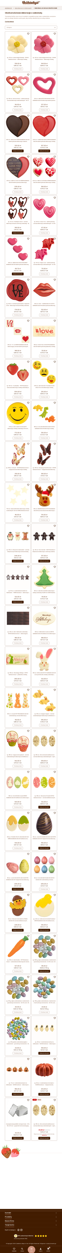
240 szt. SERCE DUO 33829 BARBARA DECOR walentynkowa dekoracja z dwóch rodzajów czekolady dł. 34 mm (17, 140)
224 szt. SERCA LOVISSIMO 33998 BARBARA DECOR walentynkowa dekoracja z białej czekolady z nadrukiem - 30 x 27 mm (44, 181)
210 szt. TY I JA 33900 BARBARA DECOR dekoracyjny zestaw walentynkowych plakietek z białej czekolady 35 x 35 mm (17, 346)
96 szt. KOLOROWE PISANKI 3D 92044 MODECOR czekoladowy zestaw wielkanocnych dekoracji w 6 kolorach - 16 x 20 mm (44, 879)
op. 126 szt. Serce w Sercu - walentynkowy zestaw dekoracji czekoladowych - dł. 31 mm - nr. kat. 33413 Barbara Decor (17, 99)
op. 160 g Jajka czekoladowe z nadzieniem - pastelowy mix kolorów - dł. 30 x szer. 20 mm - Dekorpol (17, 1002)
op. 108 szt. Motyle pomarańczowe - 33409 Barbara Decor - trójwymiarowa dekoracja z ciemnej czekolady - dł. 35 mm (44, 469)
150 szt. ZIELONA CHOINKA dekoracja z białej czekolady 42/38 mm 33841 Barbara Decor (44, 592)
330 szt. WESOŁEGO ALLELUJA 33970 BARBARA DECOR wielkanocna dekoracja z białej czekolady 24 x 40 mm (44, 633)
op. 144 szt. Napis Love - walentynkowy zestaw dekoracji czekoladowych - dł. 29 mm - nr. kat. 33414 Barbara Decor (44, 263)
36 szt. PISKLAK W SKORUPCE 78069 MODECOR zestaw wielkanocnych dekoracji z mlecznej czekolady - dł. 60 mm (17, 920)
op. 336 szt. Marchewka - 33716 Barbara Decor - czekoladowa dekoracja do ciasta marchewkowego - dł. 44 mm (17, 961)
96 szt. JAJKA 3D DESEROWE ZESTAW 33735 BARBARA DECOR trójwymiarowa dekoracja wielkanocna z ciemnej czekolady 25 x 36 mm (44, 838)
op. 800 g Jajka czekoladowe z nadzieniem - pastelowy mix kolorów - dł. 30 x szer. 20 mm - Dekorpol (44, 961)
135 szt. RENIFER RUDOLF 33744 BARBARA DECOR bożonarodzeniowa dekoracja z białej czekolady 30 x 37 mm (44, 510)
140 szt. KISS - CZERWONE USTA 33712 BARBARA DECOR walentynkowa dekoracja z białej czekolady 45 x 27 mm (44, 304)
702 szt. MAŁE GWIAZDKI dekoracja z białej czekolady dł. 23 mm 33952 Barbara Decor (17, 509)
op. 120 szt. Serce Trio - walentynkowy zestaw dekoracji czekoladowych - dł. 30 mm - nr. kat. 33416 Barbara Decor (44, 222)
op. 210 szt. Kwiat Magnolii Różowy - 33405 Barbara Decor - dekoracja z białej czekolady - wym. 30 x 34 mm (44, 58)
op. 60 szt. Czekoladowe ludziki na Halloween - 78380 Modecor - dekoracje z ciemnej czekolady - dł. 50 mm (17, 592)
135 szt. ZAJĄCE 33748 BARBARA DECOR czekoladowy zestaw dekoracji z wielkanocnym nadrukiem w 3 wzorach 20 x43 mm (18, 715)
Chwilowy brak (18, 69)
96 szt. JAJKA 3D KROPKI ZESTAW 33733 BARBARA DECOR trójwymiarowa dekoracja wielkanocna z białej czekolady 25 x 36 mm (17, 879)
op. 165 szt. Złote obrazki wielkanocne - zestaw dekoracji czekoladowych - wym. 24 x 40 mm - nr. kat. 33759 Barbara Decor (44, 756)
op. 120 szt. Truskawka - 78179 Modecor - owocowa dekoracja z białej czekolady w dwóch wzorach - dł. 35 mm (18, 387)
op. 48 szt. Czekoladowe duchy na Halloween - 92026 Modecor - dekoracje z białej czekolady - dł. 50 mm (44, 1043)
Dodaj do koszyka (17, 151)
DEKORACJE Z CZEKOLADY (23, 8)
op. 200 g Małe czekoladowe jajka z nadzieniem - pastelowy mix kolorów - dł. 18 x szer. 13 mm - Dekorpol (18, 1043)
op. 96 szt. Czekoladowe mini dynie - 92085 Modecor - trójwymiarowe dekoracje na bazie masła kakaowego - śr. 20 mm (44, 1084)
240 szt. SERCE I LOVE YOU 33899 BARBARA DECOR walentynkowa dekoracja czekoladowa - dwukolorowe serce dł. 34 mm (17, 181)
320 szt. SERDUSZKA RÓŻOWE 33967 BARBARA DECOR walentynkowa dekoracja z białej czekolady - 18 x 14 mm (17, 263)
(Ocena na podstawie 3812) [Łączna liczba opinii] (20, 1238)
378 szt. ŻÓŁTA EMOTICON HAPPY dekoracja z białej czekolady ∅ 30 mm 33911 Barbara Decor (17, 428)
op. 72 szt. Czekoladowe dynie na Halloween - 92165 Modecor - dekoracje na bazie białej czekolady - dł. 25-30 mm (17, 1084)
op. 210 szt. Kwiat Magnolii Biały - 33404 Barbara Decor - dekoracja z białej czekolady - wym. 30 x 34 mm (18, 58)
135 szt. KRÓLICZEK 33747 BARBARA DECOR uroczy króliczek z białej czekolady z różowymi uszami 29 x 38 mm (44, 674)
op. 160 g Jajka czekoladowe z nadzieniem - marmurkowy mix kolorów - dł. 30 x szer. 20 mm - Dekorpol (44, 1002)
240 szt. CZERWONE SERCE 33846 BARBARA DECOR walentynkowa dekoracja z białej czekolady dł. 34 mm (44, 140)
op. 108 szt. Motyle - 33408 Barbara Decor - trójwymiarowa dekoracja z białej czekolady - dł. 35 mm (17, 469)
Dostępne (31, 27)
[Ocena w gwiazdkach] (41, 1236)
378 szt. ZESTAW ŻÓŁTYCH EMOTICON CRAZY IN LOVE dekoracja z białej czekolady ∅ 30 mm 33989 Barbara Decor (44, 387)
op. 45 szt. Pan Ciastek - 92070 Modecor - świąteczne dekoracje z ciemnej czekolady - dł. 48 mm (44, 551)
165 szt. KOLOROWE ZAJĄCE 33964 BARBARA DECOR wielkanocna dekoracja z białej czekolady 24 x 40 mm (17, 797)
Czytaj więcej (9, 21)
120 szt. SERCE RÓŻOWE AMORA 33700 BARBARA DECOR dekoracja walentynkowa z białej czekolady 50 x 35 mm (44, 99)
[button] (40, 1250)
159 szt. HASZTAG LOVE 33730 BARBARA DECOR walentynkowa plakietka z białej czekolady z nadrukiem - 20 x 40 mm (44, 346)
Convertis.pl (53, 1243)
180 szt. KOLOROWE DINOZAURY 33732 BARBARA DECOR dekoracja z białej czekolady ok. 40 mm (44, 428)
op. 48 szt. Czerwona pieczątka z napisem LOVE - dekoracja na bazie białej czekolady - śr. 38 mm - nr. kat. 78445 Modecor (17, 304)
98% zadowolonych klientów (25, 1236)
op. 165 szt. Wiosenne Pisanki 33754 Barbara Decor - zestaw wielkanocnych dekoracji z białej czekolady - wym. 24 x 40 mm (44, 797)
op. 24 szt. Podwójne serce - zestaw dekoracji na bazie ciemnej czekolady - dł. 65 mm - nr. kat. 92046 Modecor (17, 222)
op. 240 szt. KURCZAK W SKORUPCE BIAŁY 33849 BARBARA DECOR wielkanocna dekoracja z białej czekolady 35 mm (44, 920)
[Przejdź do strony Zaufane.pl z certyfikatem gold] (15, 1235)
